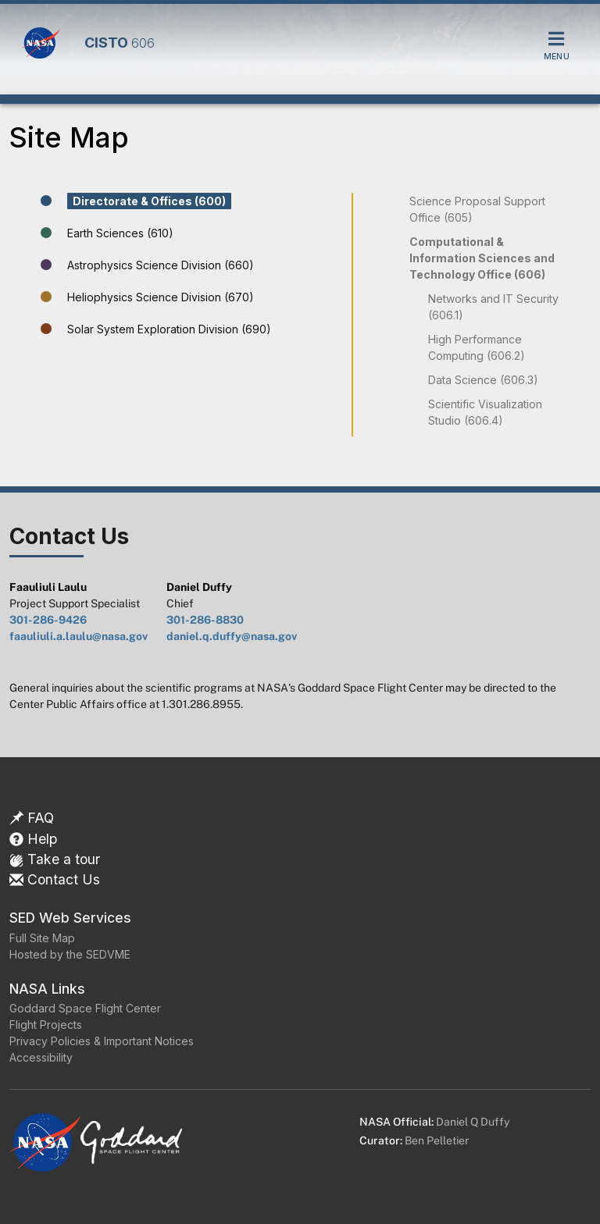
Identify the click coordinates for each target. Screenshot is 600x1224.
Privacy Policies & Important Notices (101, 1041)
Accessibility (41, 1057)
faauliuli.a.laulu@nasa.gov (78, 636)
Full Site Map (42, 938)
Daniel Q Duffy (472, 1121)
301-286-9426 (48, 620)
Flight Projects (45, 1024)
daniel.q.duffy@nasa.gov (231, 636)
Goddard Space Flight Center (85, 1008)
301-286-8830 (205, 620)
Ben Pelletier (437, 1140)
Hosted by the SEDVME (69, 954)
